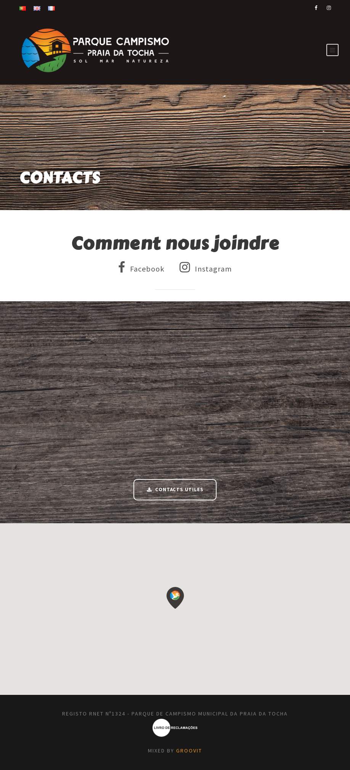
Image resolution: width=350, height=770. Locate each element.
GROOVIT (189, 750)
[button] (175, 597)
